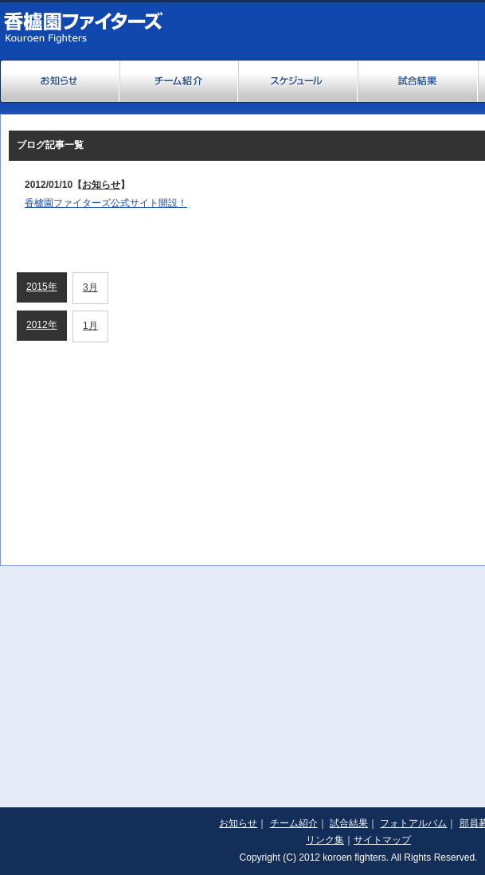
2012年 (41, 324)
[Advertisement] (242, 677)
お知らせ (101, 184)
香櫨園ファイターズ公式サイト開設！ (106, 203)
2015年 (41, 286)
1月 (90, 325)
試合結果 (349, 823)
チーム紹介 (294, 823)
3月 (90, 287)
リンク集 (325, 840)
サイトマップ (382, 840)
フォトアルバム (413, 823)
